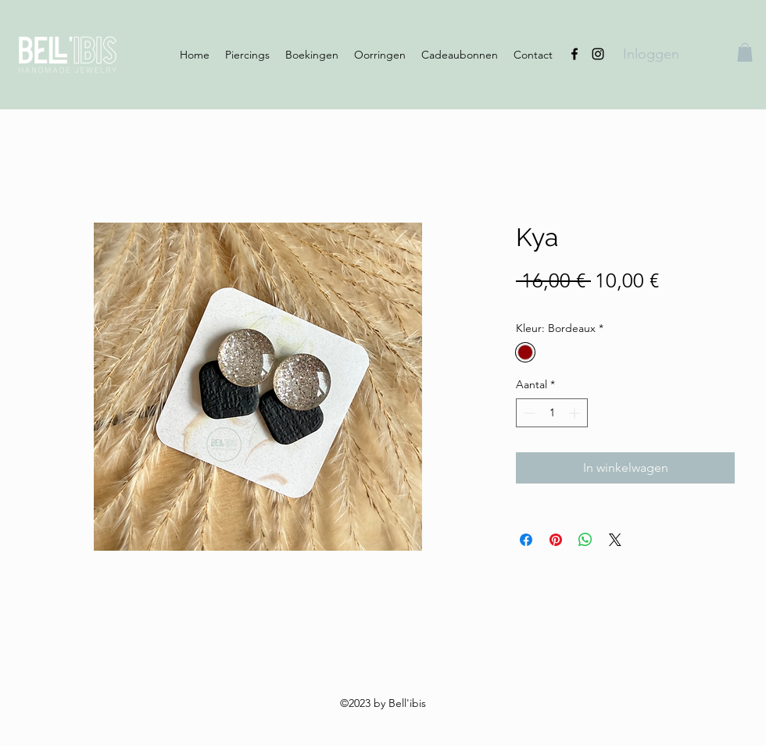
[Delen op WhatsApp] (585, 539)
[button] (745, 52)
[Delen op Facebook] (526, 539)
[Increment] (575, 413)
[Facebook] (574, 54)
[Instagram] (598, 54)
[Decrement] (528, 413)
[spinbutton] (552, 413)
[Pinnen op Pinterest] (555, 539)
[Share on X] (615, 539)
